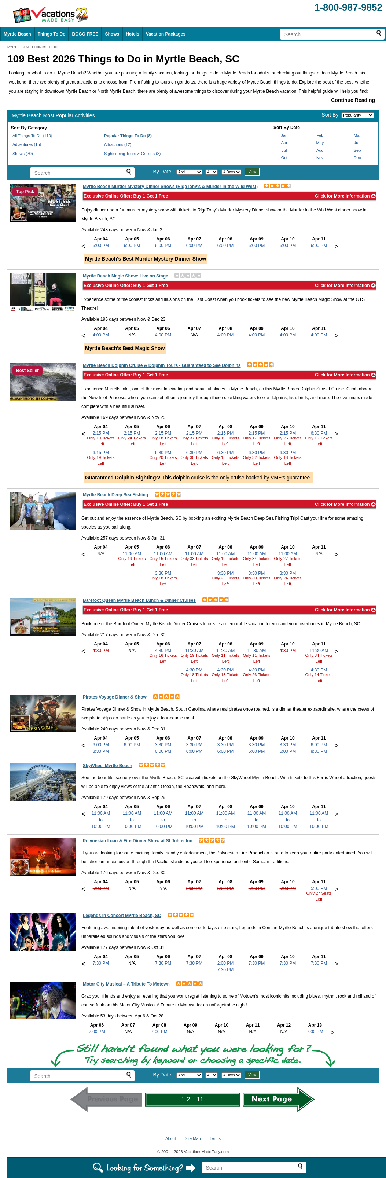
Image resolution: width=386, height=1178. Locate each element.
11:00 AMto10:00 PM (100, 820)
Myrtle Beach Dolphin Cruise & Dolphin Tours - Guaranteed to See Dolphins (162, 365)
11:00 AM (132, 553)
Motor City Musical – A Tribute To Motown (126, 984)
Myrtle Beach (17, 34)
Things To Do (52, 34)
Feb (319, 135)
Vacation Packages (165, 34)
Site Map (193, 1138)
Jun (357, 142)
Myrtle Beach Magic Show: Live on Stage (125, 276)
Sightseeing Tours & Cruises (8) (132, 153)
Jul (284, 150)
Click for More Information (345, 196)
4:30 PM (101, 650)
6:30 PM (163, 452)
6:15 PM (101, 452)
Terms (215, 1138)
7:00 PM (97, 1031)
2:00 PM (225, 963)
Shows (112, 34)
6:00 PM (101, 245)
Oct (284, 157)
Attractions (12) (118, 144)
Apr (284, 142)
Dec (357, 157)
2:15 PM (101, 433)
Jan (284, 135)
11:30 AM (194, 650)
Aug (320, 150)
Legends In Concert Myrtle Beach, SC (122, 915)
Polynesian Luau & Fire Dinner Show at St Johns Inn (137, 840)
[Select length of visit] (231, 172)
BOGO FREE (85, 34)
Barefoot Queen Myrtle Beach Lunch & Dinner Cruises (139, 600)
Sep (357, 150)
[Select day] (211, 172)
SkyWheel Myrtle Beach (107, 765)
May (320, 142)
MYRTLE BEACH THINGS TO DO (32, 47)
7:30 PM (101, 963)
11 (200, 1099)
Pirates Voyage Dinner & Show (115, 697)
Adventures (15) (26, 144)
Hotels (132, 34)
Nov (320, 157)
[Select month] (189, 172)
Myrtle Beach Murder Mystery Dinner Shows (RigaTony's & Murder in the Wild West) (170, 186)
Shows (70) (22, 153)
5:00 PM (101, 888)
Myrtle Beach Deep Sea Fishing (115, 494)
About (170, 1138)
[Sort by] (357, 115)
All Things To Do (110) (32, 135)
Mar (357, 135)
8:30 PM (101, 751)
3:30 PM (163, 573)
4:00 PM (101, 335)
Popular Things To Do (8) (128, 135)
